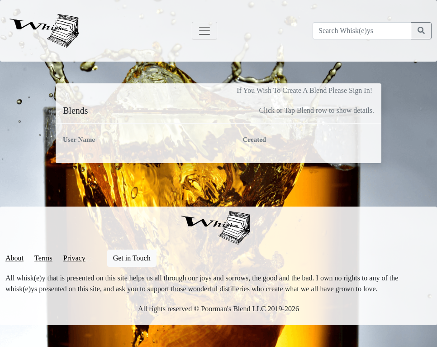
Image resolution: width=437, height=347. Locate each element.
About (14, 258)
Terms (43, 258)
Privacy (74, 258)
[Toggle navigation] (204, 31)
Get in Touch (132, 258)
